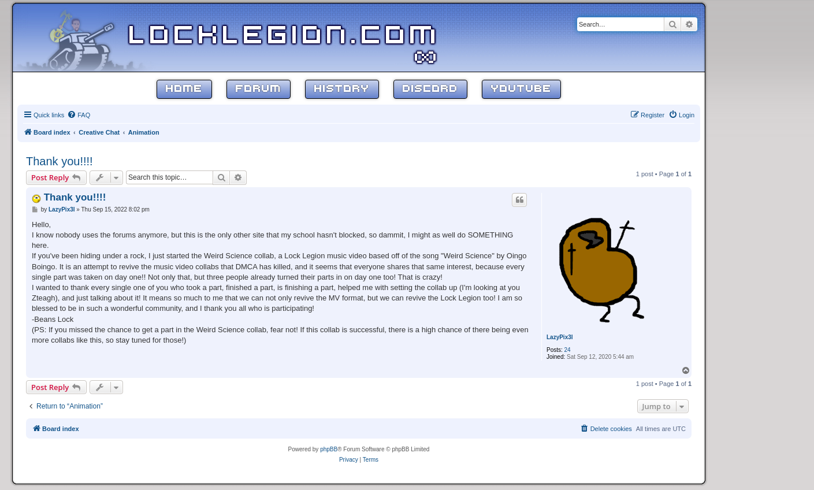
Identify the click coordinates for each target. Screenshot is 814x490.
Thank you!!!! (59, 161)
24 (567, 350)
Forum (258, 89)
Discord (430, 89)
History (342, 89)
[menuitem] (78, 115)
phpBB (328, 449)
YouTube (521, 89)
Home (184, 89)
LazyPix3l (560, 337)
